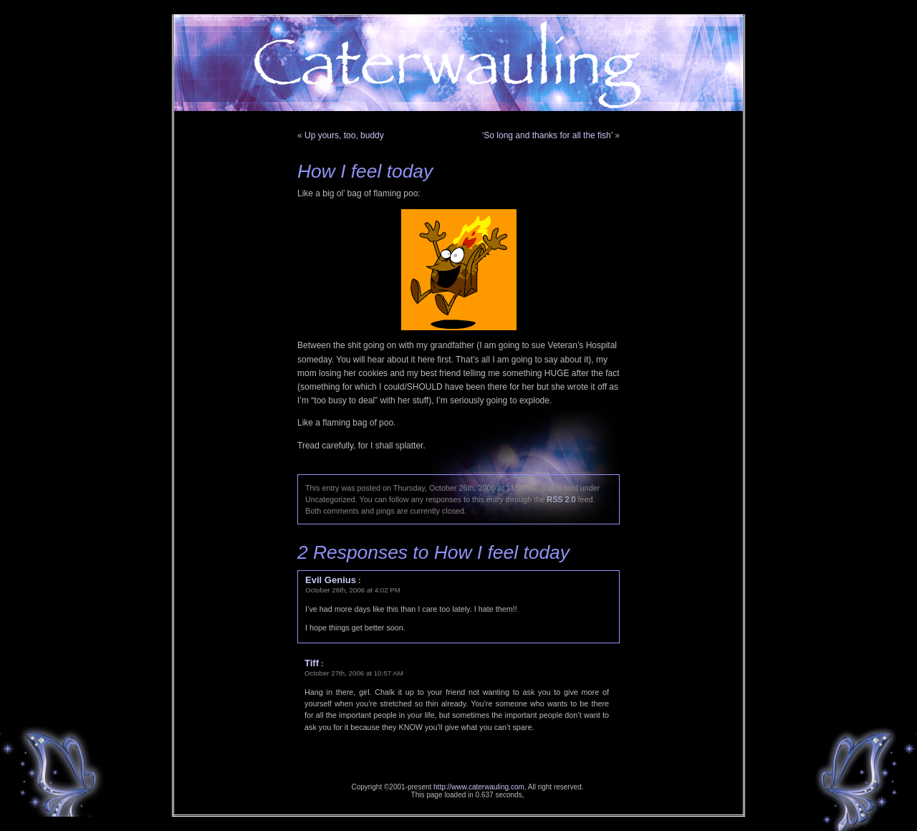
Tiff (311, 663)
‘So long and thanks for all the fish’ (547, 135)
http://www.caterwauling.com (478, 787)
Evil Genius (330, 580)
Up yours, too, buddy (344, 135)
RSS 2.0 (561, 499)
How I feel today (365, 171)
